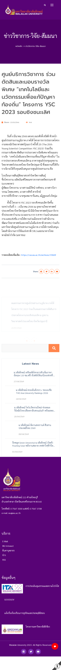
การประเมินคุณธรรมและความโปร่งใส (42, 587)
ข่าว (4, 556)
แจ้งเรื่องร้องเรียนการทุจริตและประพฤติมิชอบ (24, 614)
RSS (4, 561)
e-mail (5, 543)
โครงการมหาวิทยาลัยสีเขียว (38, 628)
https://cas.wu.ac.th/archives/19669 (38, 254)
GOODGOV (9, 601)
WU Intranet (8, 547)
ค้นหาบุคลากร (8, 552)
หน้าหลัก (19, 46)
